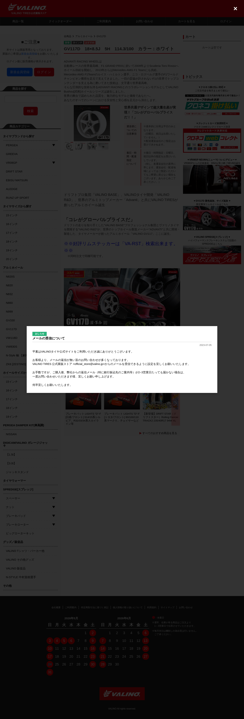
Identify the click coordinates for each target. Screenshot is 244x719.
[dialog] (122, 359)
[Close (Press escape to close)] (235, 8)
